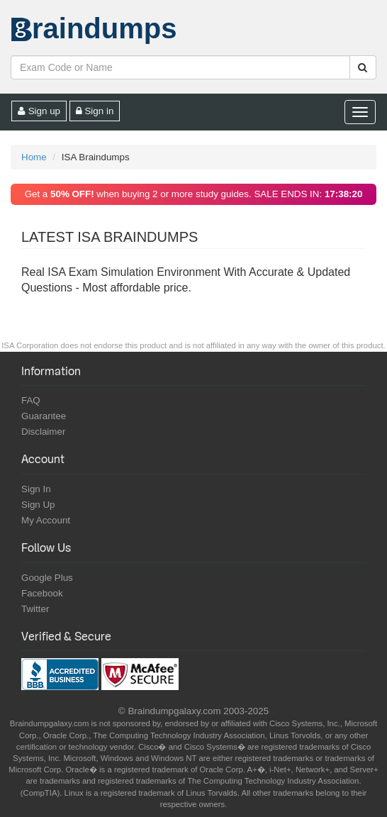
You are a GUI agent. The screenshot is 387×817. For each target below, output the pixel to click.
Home (34, 157)
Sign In (36, 489)
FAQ (30, 400)
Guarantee (43, 416)
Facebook (42, 593)
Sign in (95, 111)
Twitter (35, 609)
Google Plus (47, 577)
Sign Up (38, 504)
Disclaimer (43, 431)
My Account (45, 520)
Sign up (39, 111)
